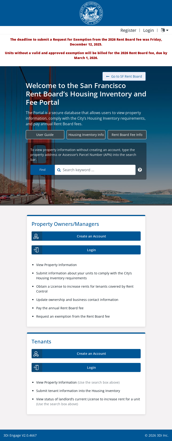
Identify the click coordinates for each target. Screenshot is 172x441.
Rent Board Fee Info (127, 134)
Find (42, 170)
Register (128, 30)
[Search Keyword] (140, 170)
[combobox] (95, 170)
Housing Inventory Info (86, 134)
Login (148, 30)
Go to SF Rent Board (124, 76)
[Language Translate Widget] (165, 30)
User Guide (45, 134)
